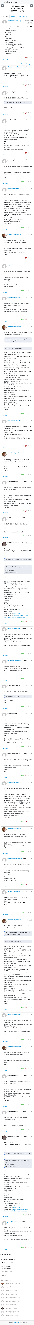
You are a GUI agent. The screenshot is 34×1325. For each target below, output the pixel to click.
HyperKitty (16, 1322)
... (5, 79)
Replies (13, 16)
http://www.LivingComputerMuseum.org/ (15, 617)
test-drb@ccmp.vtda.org (8, 1259)
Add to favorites (6, 1271)
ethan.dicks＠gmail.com (14, 234)
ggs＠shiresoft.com (13, 188)
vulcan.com (16, 613)
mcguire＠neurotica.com (14, 265)
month (25, 16)
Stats (19, 16)
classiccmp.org (11, 2)
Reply (5, 59)
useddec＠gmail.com (13, 297)
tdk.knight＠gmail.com (13, 67)
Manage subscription (8, 1263)
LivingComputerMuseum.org (21, 615)
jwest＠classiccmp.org (14, 20)
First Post (5, 16)
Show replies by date (27, 64)
